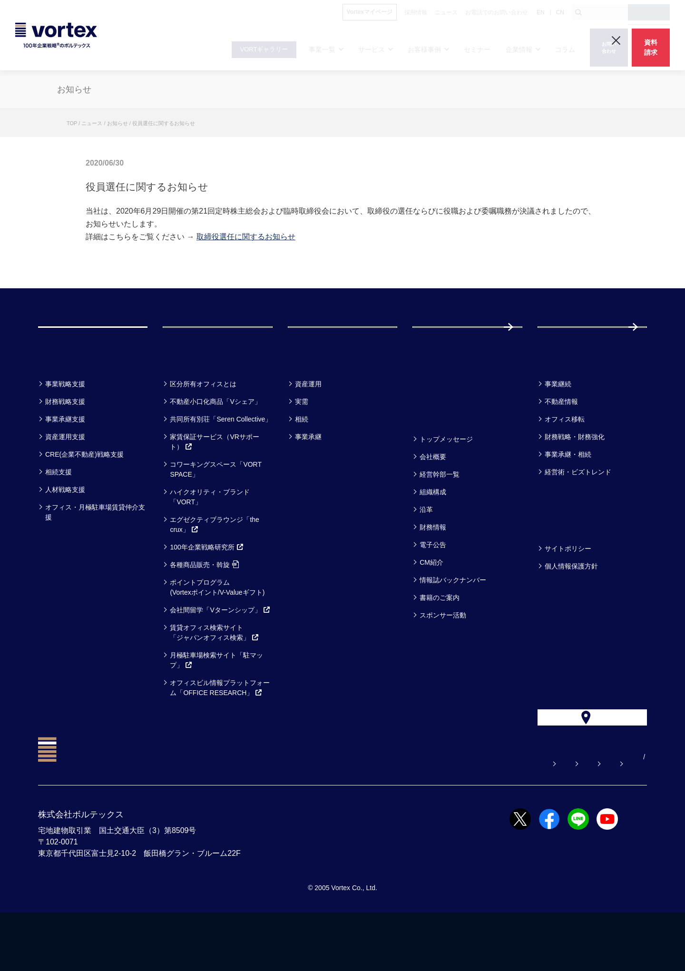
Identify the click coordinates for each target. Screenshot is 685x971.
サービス (186, 396)
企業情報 (435, 451)
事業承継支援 (65, 457)
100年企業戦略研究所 (207, 584)
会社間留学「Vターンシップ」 (220, 647)
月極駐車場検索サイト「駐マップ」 (216, 697)
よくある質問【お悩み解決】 (344, 815)
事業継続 (558, 421)
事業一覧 (61, 396)
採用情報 (568, 346)
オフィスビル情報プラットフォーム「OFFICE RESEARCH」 (220, 725)
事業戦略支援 (65, 421)
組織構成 (433, 529)
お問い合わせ (430, 815)
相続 (301, 457)
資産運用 (308, 421)
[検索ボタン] (578, 12)
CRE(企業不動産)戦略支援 (84, 492)
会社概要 (433, 494)
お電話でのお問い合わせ (508, 815)
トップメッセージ (446, 477)
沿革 (426, 547)
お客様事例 (316, 396)
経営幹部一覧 (440, 512)
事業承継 (308, 474)
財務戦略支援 (65, 439)
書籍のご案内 (440, 635)
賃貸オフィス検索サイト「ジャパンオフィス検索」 (214, 670)
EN (541, 12)
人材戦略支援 (65, 527)
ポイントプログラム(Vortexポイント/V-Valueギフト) (217, 625)
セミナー (436, 396)
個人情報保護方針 (571, 604)
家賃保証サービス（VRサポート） (214, 479)
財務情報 (433, 565)
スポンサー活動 (443, 653)
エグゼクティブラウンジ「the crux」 (214, 562)
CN (560, 12)
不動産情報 (561, 439)
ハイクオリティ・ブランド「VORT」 (210, 534)
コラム (555, 396)
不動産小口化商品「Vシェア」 (215, 439)
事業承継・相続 (568, 492)
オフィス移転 (565, 457)
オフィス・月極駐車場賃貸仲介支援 (95, 550)
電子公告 (433, 582)
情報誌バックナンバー (453, 617)
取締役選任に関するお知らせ (245, 237)
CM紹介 (431, 600)
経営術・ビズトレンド (578, 509)
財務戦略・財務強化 (575, 474)
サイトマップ (587, 815)
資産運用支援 (65, 474)
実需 (301, 439)
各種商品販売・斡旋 (204, 602)
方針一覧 (560, 561)
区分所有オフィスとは (203, 421)
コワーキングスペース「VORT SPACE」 (215, 507)
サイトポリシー (568, 586)
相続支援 (58, 509)
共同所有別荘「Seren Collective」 (221, 457)
